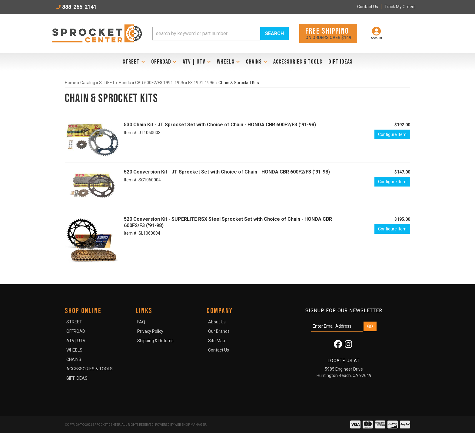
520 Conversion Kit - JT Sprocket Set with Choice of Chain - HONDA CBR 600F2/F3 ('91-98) (227, 172)
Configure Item (392, 134)
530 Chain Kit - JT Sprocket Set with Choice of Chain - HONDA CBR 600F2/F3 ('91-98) (220, 124)
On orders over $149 (328, 33)
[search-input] (206, 33)
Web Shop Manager (190, 424)
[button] (220, 33)
